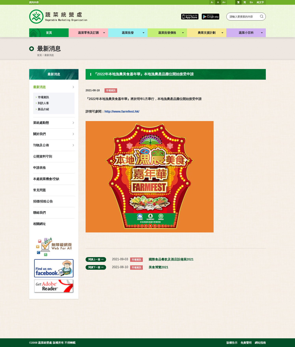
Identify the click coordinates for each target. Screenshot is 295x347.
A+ (224, 2)
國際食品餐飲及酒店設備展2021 (171, 259)
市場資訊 (43, 97)
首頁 (39, 55)
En (251, 2)
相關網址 (39, 224)
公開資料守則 (42, 156)
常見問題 (39, 190)
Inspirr (19, 345)
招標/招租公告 (43, 201)
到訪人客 (43, 103)
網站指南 (260, 342)
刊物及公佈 (41, 145)
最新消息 (49, 55)
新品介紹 (43, 109)
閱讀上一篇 (95, 259)
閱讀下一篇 (95, 267)
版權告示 (231, 342)
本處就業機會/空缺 (46, 179)
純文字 (260, 2)
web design (6, 345)
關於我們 (39, 134)
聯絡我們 (39, 212)
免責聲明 (246, 342)
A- (212, 2)
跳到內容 (34, 2)
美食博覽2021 (158, 267)
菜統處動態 (41, 122)
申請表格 (39, 167)
